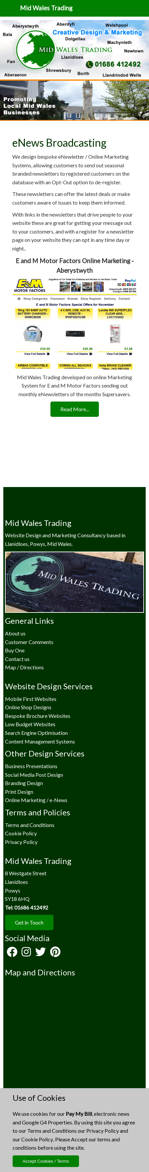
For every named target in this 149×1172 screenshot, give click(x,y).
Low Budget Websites (30, 724)
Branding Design (24, 783)
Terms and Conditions (52, 1130)
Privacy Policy (102, 1130)
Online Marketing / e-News (36, 800)
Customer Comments (29, 642)
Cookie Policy (37, 1139)
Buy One (15, 650)
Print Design (19, 791)
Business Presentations (31, 766)
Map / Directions (24, 667)
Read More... (74, 409)
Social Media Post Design (34, 774)
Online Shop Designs (28, 707)
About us (15, 633)
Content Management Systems (40, 741)
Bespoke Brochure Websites (37, 716)
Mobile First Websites (30, 699)
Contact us (17, 659)
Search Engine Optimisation (36, 733)
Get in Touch (29, 922)
